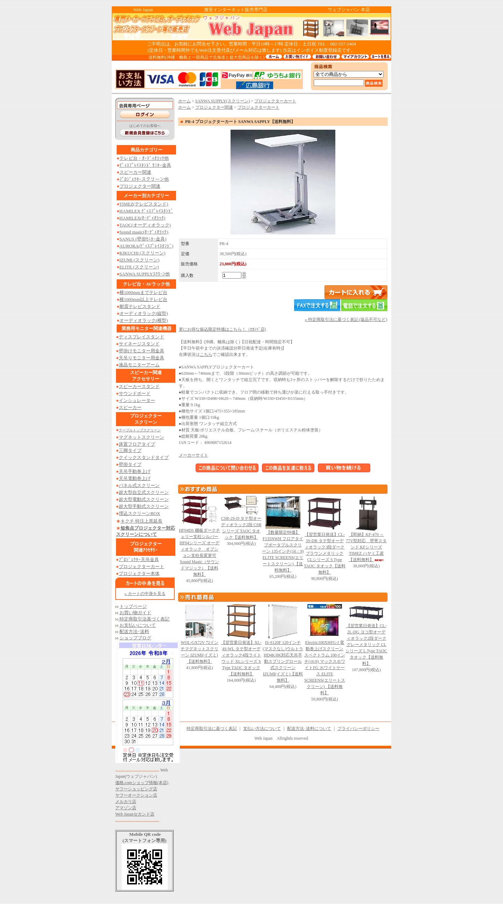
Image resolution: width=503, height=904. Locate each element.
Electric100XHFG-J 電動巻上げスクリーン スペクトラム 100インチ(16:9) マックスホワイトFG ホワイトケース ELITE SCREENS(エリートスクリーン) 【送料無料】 (324, 667)
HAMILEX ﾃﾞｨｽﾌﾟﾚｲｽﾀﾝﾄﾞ (146, 211)
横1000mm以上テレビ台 (143, 299)
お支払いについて (137, 625)
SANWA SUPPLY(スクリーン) (222, 101)
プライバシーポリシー (358, 728)
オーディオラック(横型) (143, 320)
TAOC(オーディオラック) (145, 225)
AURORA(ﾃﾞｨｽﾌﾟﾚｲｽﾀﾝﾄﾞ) (146, 246)
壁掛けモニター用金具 (141, 350)
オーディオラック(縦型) (143, 313)
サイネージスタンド (139, 343)
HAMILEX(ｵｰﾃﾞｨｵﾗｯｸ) (142, 218)
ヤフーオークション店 (136, 795)
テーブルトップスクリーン (140, 430)
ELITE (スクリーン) (139, 267)
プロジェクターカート (141, 566)
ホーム (184, 101)
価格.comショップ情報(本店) (141, 782)
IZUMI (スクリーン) (139, 260)
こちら (206, 354)
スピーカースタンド (139, 386)
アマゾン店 (125, 807)
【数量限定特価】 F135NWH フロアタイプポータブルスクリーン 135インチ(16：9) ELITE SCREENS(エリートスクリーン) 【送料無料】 (283, 551)
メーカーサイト (193, 455)
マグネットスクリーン (141, 437)
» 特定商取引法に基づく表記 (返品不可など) (346, 319)
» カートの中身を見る (145, 593)
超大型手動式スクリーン (144, 506)
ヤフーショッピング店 (136, 789)
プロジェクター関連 (139, 186)
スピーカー (130, 407)
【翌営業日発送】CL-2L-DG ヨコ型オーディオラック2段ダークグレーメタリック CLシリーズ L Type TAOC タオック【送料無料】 (366, 644)
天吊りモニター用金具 (141, 357)
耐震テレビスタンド (139, 306)
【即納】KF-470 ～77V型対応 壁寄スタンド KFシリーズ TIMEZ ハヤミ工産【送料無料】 (366, 547)
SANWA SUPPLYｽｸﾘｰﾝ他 (144, 274)
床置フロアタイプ (137, 444)
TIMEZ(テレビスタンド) (143, 204)
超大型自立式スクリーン (144, 492)
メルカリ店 (125, 801)
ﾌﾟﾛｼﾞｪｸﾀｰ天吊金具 (139, 559)
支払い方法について (262, 728)
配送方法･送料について (309, 728)
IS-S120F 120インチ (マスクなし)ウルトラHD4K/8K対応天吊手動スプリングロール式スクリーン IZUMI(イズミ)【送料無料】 (283, 661)
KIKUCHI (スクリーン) (142, 253)
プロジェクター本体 (139, 573)
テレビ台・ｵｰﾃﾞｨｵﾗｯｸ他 (144, 158)
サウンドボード (135, 393)
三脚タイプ (130, 450)
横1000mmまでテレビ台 (143, 292)
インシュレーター (137, 400)
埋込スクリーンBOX (139, 513)
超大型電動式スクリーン (144, 499)
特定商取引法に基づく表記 (212, 728)
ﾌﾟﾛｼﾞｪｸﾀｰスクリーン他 (144, 179)
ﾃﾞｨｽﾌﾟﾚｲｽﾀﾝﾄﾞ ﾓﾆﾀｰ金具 (145, 165)
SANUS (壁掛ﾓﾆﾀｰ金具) (143, 239)
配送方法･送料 (134, 631)
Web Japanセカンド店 (134, 814)
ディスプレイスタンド (141, 336)
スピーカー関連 (135, 172)
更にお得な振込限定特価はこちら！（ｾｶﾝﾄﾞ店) (222, 329)
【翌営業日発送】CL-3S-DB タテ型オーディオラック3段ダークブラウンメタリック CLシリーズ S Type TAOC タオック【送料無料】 (324, 553)
